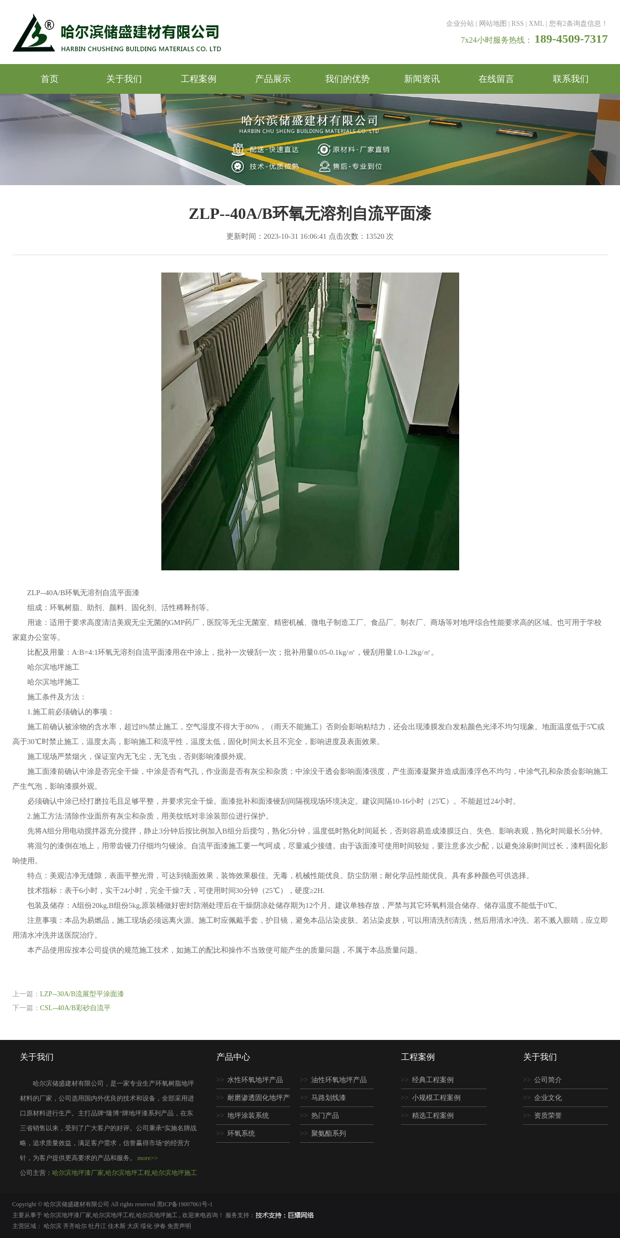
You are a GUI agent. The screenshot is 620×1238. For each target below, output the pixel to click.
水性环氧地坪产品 (255, 1080)
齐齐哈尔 (75, 1226)
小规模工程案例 (436, 1097)
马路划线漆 (328, 1097)
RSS (517, 23)
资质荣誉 (548, 1115)
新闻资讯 (422, 79)
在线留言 (496, 79)
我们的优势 (347, 79)
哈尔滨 (53, 1226)
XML (536, 23)
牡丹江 (98, 1226)
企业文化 (548, 1097)
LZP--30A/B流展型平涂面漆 (82, 994)
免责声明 (179, 1226)
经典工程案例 (433, 1080)
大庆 (133, 1226)
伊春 (160, 1226)
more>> (148, 1158)
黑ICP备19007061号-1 (185, 1204)
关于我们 (124, 79)
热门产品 (325, 1115)
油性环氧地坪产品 (339, 1080)
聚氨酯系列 (328, 1133)
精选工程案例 (433, 1115)
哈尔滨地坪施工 (174, 1172)
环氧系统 (241, 1133)
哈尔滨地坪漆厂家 (78, 1172)
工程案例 (198, 79)
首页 (50, 79)
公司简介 (548, 1080)
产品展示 (273, 79)
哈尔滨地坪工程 (127, 1172)
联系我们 (571, 79)
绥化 (147, 1226)
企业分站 (460, 23)
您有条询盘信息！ (578, 23)
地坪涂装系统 (248, 1115)
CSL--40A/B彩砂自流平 (75, 1008)
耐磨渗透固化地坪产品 (253, 1100)
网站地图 (493, 23)
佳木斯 (117, 1226)
